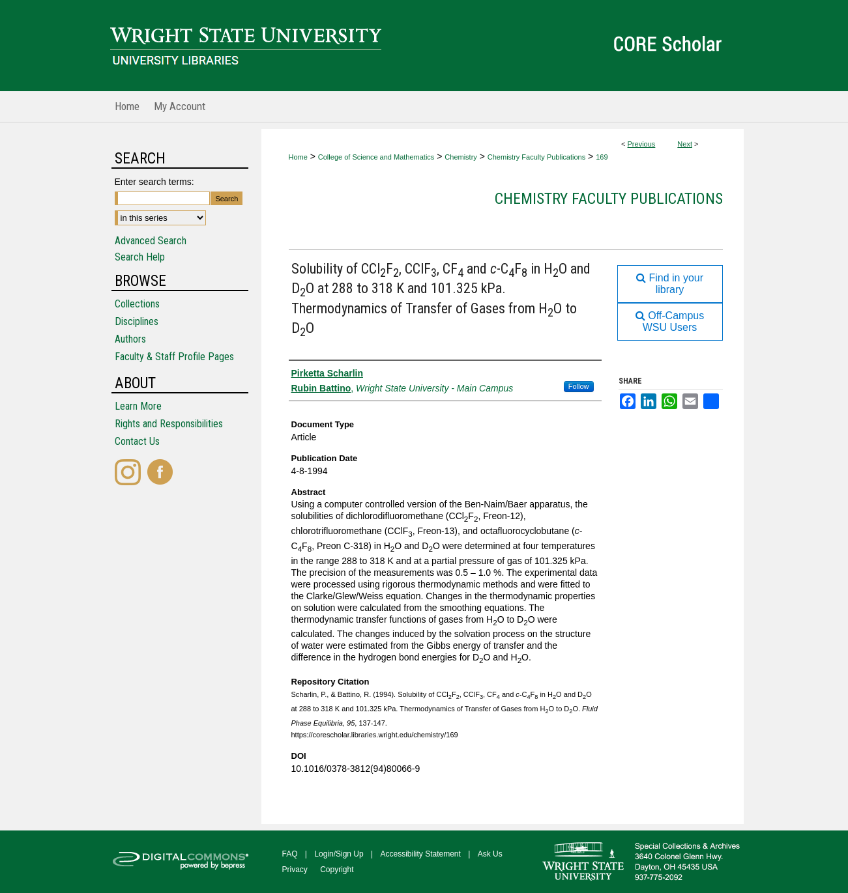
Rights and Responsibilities (169, 424)
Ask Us (490, 853)
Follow (578, 386)
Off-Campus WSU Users (670, 321)
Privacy (295, 869)
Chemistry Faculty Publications (536, 157)
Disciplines (136, 321)
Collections (137, 304)
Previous (642, 144)
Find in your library (669, 283)
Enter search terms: (154, 182)
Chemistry (461, 157)
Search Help (140, 257)
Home (298, 157)
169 (601, 157)
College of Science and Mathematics (376, 157)
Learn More (138, 406)
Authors (130, 339)
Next (684, 144)
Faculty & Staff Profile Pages (174, 356)
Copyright (336, 869)
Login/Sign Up (338, 853)
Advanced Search (150, 240)
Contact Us (137, 441)
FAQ (290, 853)
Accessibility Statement (421, 853)
